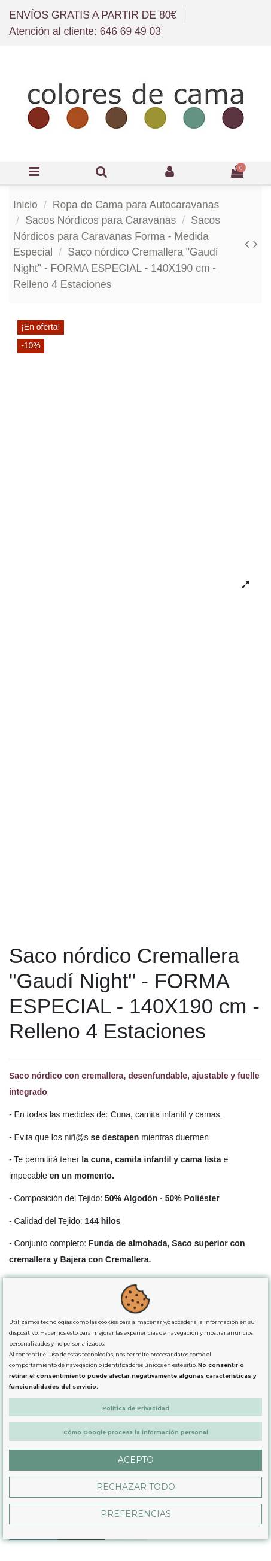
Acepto (136, 1459)
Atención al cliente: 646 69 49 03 (85, 31)
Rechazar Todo (135, 1486)
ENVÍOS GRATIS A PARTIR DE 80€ (94, 15)
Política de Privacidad (135, 1408)
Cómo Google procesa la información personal (135, 1432)
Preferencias (136, 1513)
